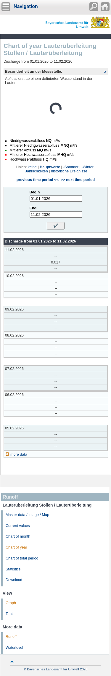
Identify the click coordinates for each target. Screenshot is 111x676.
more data (18, 454)
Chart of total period (22, 558)
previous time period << (38, 180)
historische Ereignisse (69, 171)
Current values (18, 526)
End (33, 208)
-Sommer (70, 167)
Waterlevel (14, 648)
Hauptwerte (50, 167)
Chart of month (18, 536)
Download (14, 580)
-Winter (87, 167)
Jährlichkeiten (36, 171)
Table (10, 614)
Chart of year (16, 547)
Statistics (13, 569)
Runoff (11, 637)
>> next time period (78, 180)
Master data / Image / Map (27, 515)
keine (32, 167)
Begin (35, 192)
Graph (11, 603)
